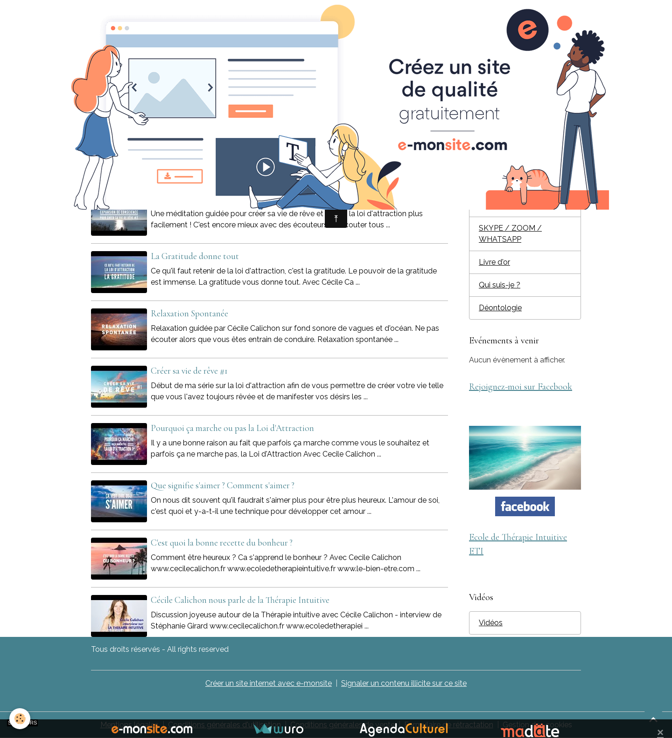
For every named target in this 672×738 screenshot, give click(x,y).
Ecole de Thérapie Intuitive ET (524, 166)
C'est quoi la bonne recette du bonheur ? (222, 542)
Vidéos (491, 622)
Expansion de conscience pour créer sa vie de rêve (237, 199)
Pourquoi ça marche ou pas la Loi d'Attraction (232, 428)
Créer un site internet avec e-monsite (268, 683)
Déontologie (500, 307)
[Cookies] (19, 718)
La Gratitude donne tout (195, 256)
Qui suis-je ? (499, 284)
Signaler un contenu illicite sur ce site (404, 683)
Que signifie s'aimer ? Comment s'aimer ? (222, 485)
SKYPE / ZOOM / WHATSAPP (510, 234)
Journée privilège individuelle (508, 200)
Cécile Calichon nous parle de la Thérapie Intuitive (240, 600)
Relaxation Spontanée (189, 313)
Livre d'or (494, 262)
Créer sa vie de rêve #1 (189, 370)
